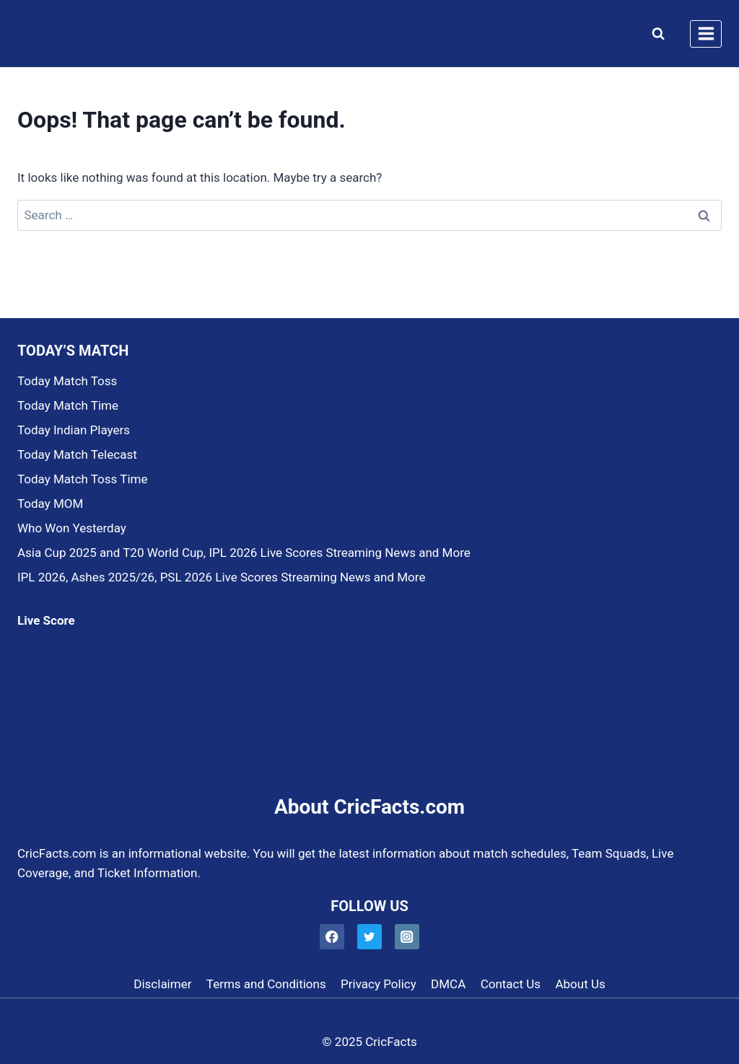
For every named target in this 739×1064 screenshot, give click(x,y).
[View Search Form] (654, 33)
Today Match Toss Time (82, 479)
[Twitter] (369, 936)
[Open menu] (706, 34)
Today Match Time (67, 405)
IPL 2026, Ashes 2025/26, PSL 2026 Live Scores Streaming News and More (221, 577)
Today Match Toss (67, 381)
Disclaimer (162, 984)
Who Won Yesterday (71, 528)
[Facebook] (332, 936)
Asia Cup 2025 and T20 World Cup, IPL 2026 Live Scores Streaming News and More (244, 552)
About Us (580, 984)
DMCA (448, 984)
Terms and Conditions (266, 984)
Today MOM (50, 503)
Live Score (46, 620)
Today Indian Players (73, 430)
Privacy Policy (378, 984)
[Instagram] (407, 936)
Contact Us (511, 984)
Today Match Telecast (77, 454)
